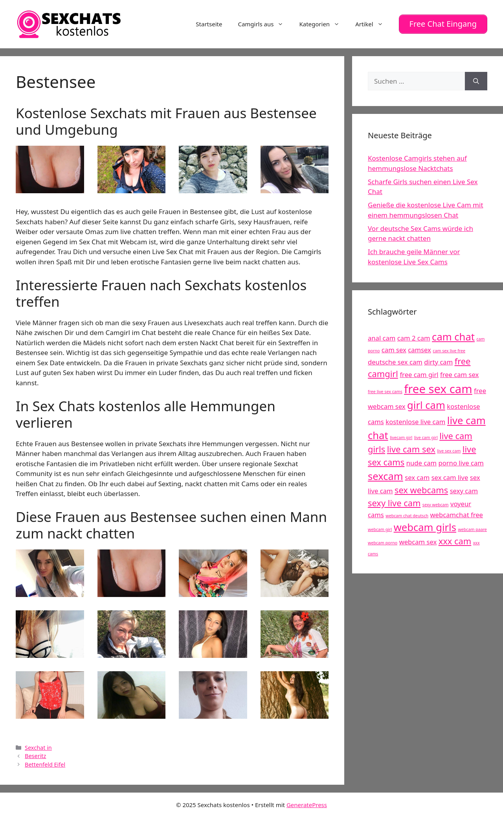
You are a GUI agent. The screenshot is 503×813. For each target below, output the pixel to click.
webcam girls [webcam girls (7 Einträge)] (425, 525)
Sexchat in (38, 745)
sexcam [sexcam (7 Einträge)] (385, 474)
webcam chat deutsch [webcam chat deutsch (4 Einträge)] (407, 513)
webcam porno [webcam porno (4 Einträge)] (382, 541)
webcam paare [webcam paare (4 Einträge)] (472, 527)
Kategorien (323, 23)
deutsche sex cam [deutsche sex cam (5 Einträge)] (395, 359)
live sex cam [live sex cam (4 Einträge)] (449, 449)
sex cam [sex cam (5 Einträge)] (417, 475)
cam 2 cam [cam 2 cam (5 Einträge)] (413, 336)
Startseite (209, 23)
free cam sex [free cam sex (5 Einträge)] (459, 372)
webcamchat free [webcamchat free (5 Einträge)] (456, 512)
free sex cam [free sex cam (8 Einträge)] (438, 387)
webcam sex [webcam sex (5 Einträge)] (418, 539)
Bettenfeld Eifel (45, 762)
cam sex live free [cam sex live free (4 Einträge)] (449, 349)
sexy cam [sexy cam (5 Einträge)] (464, 489)
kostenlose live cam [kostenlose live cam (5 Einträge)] (415, 419)
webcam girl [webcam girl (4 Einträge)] (380, 527)
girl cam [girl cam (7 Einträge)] (426, 403)
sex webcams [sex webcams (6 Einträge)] (421, 488)
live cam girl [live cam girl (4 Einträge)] (426, 435)
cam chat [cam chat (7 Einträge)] (453, 335)
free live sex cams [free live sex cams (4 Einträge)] (385, 389)
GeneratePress (306, 803)
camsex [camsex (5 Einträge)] (419, 347)
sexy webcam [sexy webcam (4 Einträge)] (435, 502)
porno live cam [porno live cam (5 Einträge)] (460, 460)
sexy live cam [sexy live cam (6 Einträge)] (394, 501)
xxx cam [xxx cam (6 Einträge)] (455, 539)
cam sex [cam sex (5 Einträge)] (394, 347)
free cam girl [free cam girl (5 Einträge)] (419, 372)
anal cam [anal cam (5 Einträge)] (381, 336)
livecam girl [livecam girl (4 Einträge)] (401, 435)
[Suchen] (476, 79)
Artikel (373, 23)
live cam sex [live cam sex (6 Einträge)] (411, 447)
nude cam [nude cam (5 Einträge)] (421, 460)
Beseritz (35, 754)
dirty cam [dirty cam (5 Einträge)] (438, 359)
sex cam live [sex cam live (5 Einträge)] (449, 475)
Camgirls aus (264, 23)
